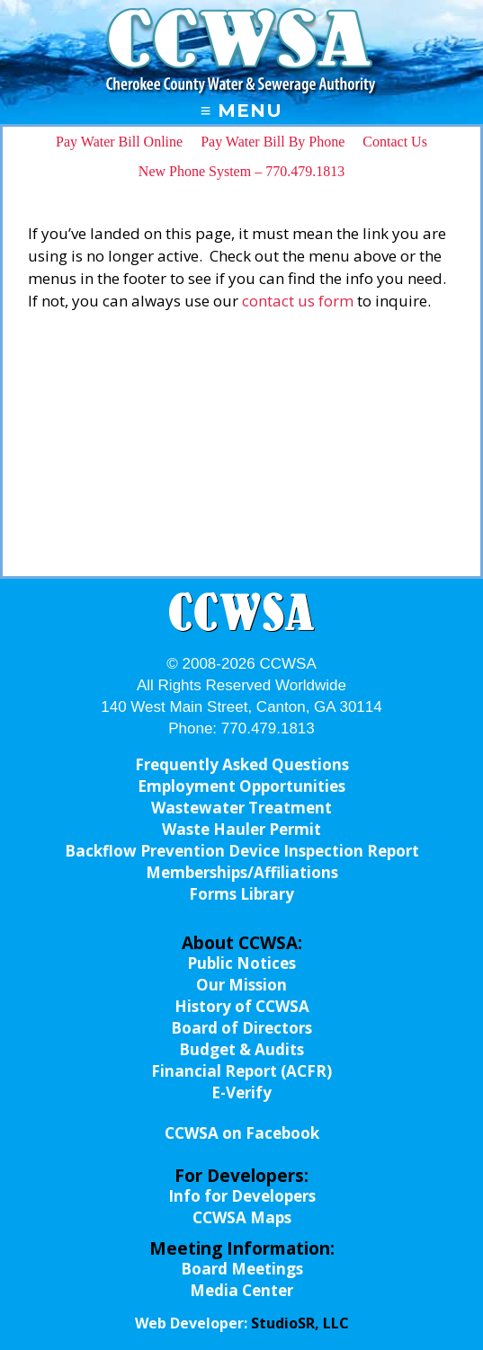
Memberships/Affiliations (242, 872)
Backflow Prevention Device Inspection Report (242, 850)
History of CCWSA (241, 1006)
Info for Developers (242, 1196)
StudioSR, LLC (300, 1323)
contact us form (297, 300)
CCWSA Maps (241, 1217)
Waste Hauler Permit (241, 829)
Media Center (241, 1290)
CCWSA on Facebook (242, 1133)
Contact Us (394, 141)
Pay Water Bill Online (119, 141)
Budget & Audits (241, 1049)
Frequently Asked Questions (242, 764)
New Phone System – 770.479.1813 (241, 171)
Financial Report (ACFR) (241, 1071)
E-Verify (241, 1092)
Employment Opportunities (241, 786)
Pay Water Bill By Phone (272, 141)
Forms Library (241, 894)
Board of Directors (241, 1027)
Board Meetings (242, 1268)
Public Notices (241, 963)
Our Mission (241, 984)
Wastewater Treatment (241, 807)
